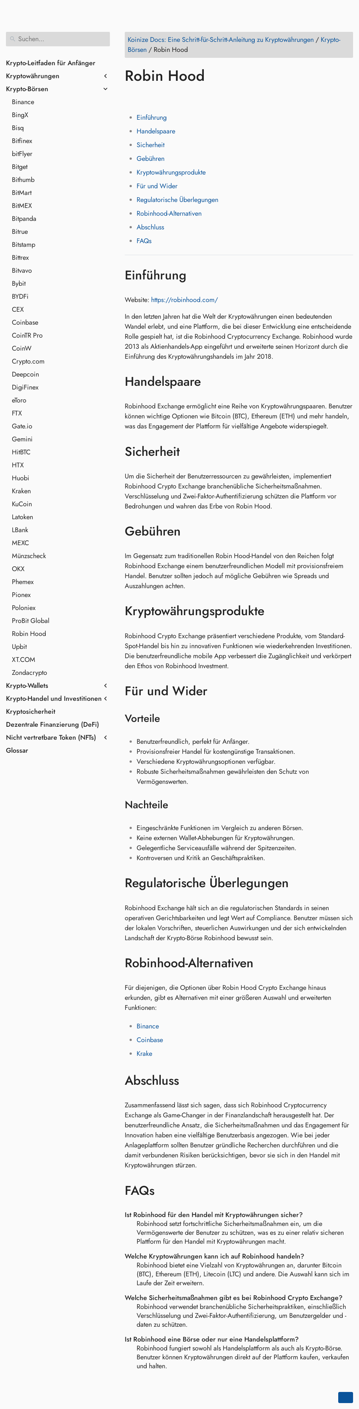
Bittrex (20, 257)
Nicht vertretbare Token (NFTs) (51, 737)
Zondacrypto (29, 672)
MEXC (20, 543)
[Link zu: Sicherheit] (191, 451)
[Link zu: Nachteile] (177, 805)
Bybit (19, 283)
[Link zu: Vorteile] (169, 718)
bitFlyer (22, 154)
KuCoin (22, 504)
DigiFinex (25, 387)
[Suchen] (58, 39)
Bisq (18, 128)
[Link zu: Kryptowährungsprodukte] (275, 611)
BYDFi (20, 296)
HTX (18, 465)
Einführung (152, 117)
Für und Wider (157, 186)
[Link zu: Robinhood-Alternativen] (264, 963)
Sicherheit (150, 145)
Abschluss (150, 227)
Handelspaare (156, 131)
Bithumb (23, 180)
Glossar (17, 750)
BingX (20, 115)
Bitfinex (22, 141)
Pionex (21, 595)
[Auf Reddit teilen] (174, 97)
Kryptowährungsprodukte (171, 172)
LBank (20, 530)
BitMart (22, 193)
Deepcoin (25, 374)
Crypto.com (28, 361)
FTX (17, 413)
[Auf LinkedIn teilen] (160, 97)
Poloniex (24, 608)
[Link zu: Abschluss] (190, 1081)
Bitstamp (23, 244)
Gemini (22, 439)
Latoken (22, 517)
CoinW (22, 348)
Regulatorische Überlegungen (177, 200)
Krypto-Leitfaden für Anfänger (50, 63)
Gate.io (22, 426)
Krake (144, 1053)
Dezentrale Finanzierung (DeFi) (52, 724)
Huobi (20, 478)
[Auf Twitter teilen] (146, 97)
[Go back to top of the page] (345, 1397)
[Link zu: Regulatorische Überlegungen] (300, 883)
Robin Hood (29, 634)
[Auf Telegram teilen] (202, 97)
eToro (19, 400)
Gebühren (150, 158)
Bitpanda (24, 218)
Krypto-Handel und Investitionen (54, 698)
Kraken (21, 491)
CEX (18, 309)
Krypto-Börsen (27, 89)
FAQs (144, 241)
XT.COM (23, 659)
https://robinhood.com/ (184, 300)
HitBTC (21, 452)
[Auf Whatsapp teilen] (188, 97)
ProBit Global (30, 621)
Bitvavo (22, 270)
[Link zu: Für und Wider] (218, 691)
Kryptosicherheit (30, 711)
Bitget (19, 167)
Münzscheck (29, 556)
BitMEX (22, 205)
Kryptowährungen (32, 76)
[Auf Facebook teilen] (132, 97)
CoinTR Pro (27, 335)
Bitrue (20, 231)
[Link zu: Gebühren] (192, 531)
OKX (18, 569)
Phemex (23, 582)
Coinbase (25, 322)
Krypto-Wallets (27, 685)
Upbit (19, 647)
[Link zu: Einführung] (197, 275)
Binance (23, 102)
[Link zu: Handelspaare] (212, 382)
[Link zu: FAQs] (165, 1190)
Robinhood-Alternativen (169, 213)
